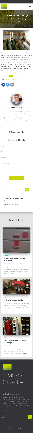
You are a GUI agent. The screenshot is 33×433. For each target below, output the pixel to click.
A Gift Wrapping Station (14, 300)
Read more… (11, 273)
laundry (12, 79)
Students (7, 256)
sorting (17, 79)
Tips (11, 76)
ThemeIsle (23, 429)
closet (7, 79)
